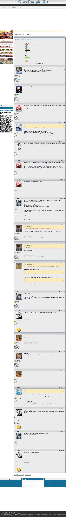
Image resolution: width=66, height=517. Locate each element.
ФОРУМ (8, 7)
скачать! (42, 237)
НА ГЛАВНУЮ (3, 512)
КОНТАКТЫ (13, 512)
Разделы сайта (14, 7)
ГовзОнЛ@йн (26, 319)
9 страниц (15, 34)
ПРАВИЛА (36, 403)
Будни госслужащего (4, 107)
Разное (20, 7)
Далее (29, 34)
